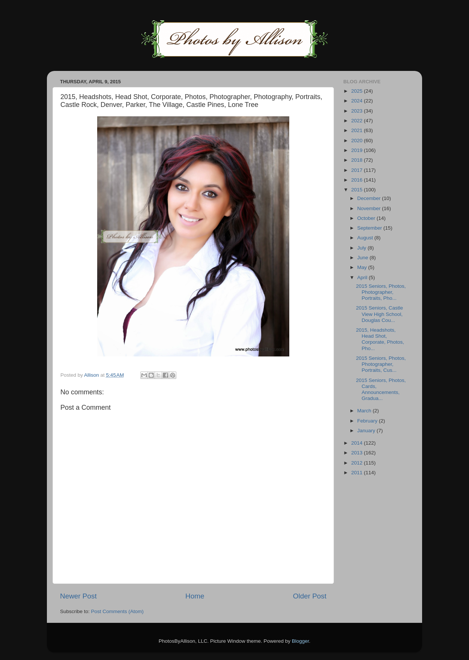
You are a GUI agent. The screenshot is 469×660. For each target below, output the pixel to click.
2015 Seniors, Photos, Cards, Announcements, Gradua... (381, 389)
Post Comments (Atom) (117, 611)
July (362, 248)
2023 (357, 111)
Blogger (300, 641)
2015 (357, 189)
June (363, 257)
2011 (357, 472)
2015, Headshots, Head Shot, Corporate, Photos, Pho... (380, 339)
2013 (357, 453)
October (367, 218)
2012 (357, 463)
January (367, 430)
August (365, 238)
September (370, 228)
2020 (357, 140)
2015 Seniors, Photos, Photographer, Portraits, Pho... (381, 292)
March (365, 410)
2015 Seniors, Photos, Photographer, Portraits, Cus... (381, 364)
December (369, 198)
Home (194, 596)
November (369, 208)
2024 (357, 101)
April (363, 277)
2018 (357, 160)
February (368, 421)
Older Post (309, 596)
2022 (357, 120)
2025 (357, 91)
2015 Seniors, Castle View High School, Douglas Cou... (379, 314)
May (362, 267)
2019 (357, 150)
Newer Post (78, 596)
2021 (357, 130)
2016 (357, 180)
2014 (357, 443)
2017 (357, 170)
